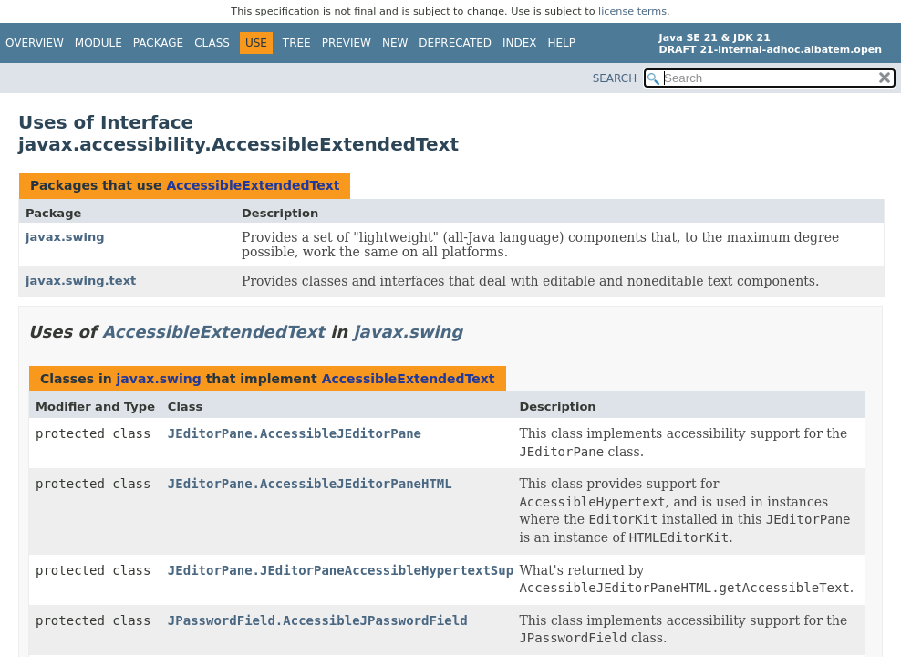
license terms (632, 11)
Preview (346, 42)
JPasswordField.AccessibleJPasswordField (318, 620)
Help (562, 42)
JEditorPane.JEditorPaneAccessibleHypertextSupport (356, 570)
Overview (34, 42)
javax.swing (65, 237)
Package (158, 42)
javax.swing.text (81, 280)
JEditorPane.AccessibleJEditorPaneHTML (310, 483)
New (395, 42)
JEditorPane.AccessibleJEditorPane (294, 433)
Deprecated (455, 42)
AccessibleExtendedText (252, 185)
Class (212, 42)
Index (519, 42)
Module (98, 42)
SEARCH (615, 78)
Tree (297, 42)
